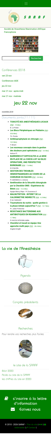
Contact (31, 427)
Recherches (25, 328)
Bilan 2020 (7, 370)
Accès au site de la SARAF (16, 374)
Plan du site (31, 424)
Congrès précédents (25, 302)
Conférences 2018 (13, 70)
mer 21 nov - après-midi (12, 91)
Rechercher (36, 58)
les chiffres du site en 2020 (16, 379)
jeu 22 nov (6, 86)
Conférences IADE (10, 81)
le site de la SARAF (25, 365)
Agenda (25, 275)
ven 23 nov (7, 75)
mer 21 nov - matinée (11, 96)
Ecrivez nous (25, 409)
